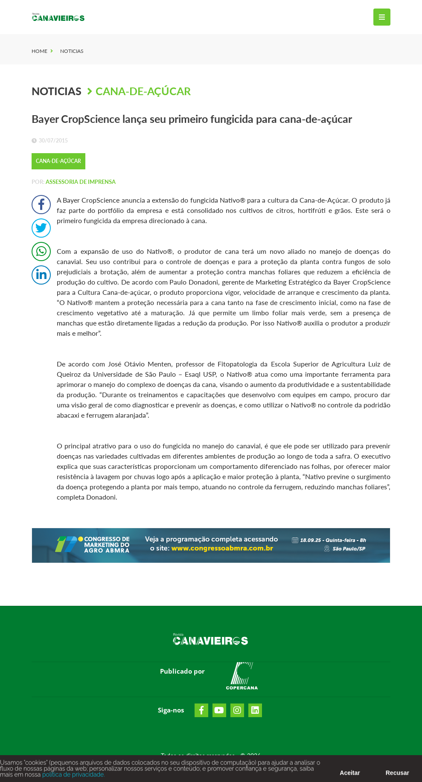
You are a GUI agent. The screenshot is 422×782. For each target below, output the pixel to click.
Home (39, 51)
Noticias (72, 51)
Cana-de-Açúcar (143, 90)
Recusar (397, 774)
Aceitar (350, 774)
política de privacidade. (73, 776)
